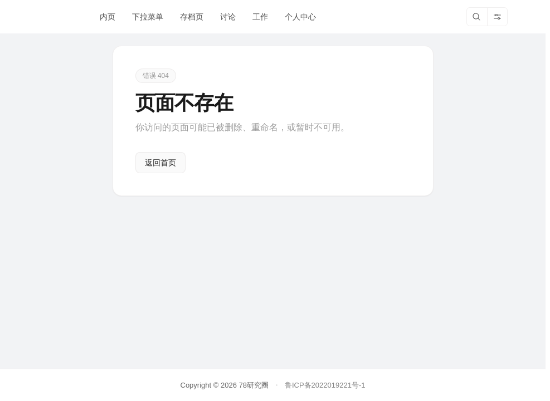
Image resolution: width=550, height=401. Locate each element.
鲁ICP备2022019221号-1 (325, 385)
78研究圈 (253, 385)
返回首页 (160, 162)
